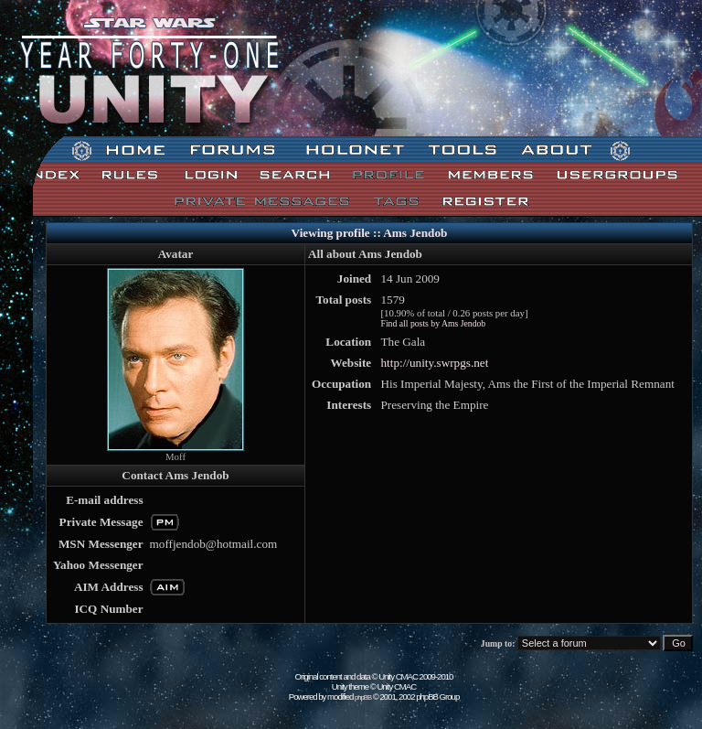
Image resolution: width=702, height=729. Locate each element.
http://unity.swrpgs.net (434, 363)
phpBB (363, 697)
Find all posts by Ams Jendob (432, 323)
